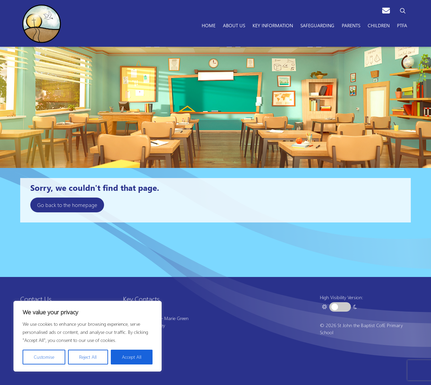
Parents (351, 25)
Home (209, 25)
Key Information (273, 25)
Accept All (131, 357)
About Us (234, 25)
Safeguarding (317, 25)
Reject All (88, 357)
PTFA (402, 25)
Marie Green (176, 318)
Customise (44, 357)
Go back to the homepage (67, 204)
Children (379, 25)
